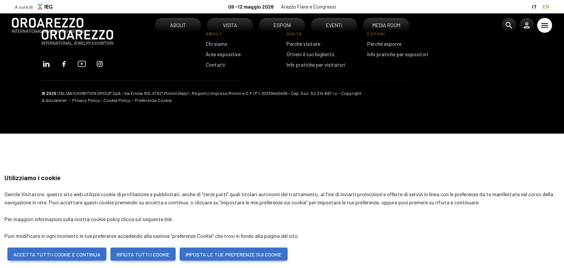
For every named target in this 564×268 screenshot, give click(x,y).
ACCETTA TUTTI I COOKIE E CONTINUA (56, 254)
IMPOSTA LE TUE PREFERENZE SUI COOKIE (234, 254)
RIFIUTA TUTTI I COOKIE (143, 254)
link (168, 219)
